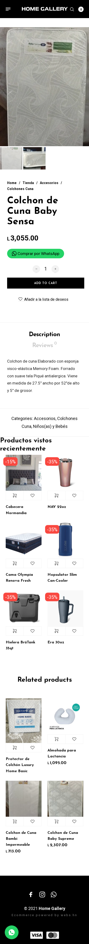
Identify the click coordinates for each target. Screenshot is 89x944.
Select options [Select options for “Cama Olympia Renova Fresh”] (15, 566)
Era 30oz (55, 645)
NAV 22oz (56, 510)
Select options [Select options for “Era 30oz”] (56, 634)
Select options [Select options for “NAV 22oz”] (56, 499)
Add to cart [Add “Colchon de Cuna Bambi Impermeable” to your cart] (15, 824)
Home (12, 183)
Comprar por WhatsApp (35, 253)
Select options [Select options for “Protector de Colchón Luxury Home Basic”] (15, 750)
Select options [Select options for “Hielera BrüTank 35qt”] (15, 634)
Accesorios (49, 183)
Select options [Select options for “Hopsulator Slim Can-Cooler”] (56, 566)
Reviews (44, 348)
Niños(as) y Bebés (50, 429)
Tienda (28, 183)
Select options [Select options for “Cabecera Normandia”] (15, 499)
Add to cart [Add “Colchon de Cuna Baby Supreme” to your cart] (56, 824)
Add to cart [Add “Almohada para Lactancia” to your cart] (56, 742)
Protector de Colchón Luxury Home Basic (20, 768)
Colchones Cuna (20, 189)
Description (44, 338)
